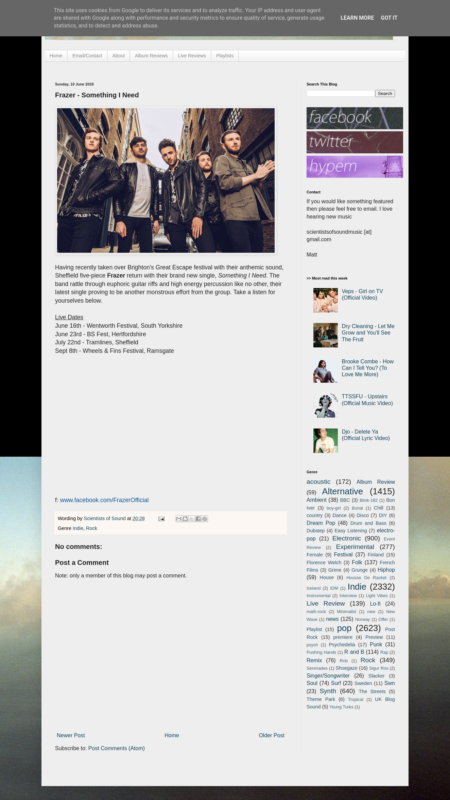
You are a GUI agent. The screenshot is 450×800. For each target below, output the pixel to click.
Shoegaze (346, 668)
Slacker (376, 676)
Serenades (317, 668)
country (315, 515)
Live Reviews (192, 55)
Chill (378, 508)
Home (56, 55)
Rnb (344, 660)
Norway (362, 619)
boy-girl (334, 508)
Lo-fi (375, 604)
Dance (339, 515)
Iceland (314, 588)
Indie (78, 528)
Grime (335, 570)
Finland (376, 554)
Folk (357, 562)
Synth (327, 690)
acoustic (318, 481)
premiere (343, 637)
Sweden (363, 683)
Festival (343, 554)
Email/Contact (87, 55)
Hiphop (386, 570)
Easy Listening (351, 530)
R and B (354, 652)
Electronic (346, 538)
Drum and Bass (368, 523)
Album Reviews (151, 55)
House (327, 577)
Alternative (342, 491)
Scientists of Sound (105, 518)
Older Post (271, 735)
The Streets (372, 691)
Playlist (314, 629)
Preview (374, 637)
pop (344, 628)
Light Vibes (377, 595)
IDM (334, 588)
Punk (376, 644)
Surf (336, 683)
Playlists (224, 55)
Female (315, 554)
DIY (383, 515)
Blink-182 (369, 500)
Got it (389, 18)
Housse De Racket (366, 577)
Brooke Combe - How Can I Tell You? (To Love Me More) (368, 368)
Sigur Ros (378, 668)
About (118, 55)
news (332, 619)
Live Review (326, 603)
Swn (389, 683)
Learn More (357, 18)
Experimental (355, 546)
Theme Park (321, 699)
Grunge (359, 570)
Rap (384, 652)
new (371, 611)
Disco (363, 515)
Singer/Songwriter (328, 676)
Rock (91, 528)
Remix (314, 660)
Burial (357, 508)
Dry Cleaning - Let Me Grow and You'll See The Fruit (368, 332)
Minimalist (346, 611)
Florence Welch (324, 562)
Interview (348, 595)
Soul (312, 683)
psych (312, 644)
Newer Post (71, 735)
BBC (345, 500)
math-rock (316, 611)
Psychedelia (342, 644)
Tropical (355, 699)
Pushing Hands (321, 652)
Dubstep (316, 530)
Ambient (317, 500)
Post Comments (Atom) (116, 748)
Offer (383, 619)
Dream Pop (321, 523)
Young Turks (341, 706)
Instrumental (318, 595)
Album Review (376, 482)
